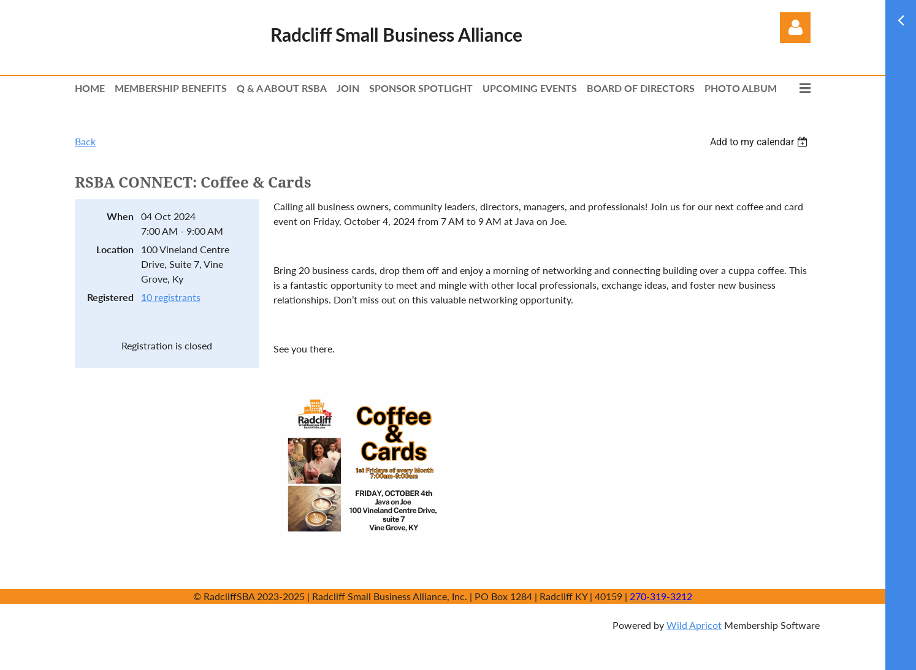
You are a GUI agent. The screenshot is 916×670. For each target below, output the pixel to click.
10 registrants (170, 297)
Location (115, 249)
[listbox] (760, 142)
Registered (110, 297)
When (120, 216)
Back (85, 141)
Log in (795, 27)
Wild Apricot (694, 625)
